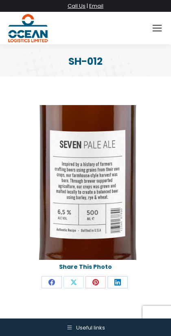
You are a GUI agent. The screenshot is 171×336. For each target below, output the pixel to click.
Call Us (77, 6)
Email (96, 6)
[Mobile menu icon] (157, 28)
